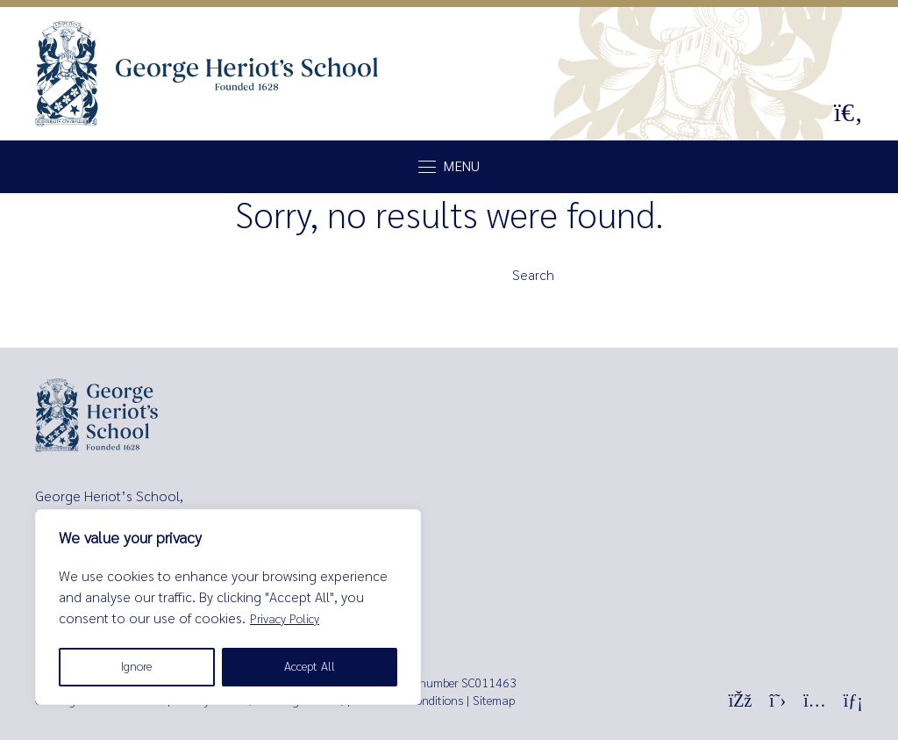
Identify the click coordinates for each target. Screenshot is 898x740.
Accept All (309, 666)
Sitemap (494, 701)
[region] (228, 607)
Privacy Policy (284, 619)
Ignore (136, 666)
